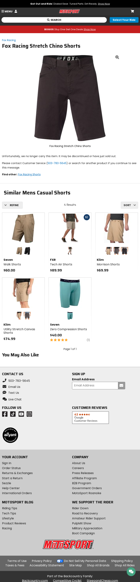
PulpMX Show (81, 523)
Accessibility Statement (47, 565)
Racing (7, 528)
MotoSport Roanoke (86, 493)
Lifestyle (8, 518)
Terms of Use (17, 561)
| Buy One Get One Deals (70, 29)
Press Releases (83, 473)
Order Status (11, 468)
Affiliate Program (84, 478)
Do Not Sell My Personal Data (85, 561)
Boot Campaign (83, 533)
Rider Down (80, 508)
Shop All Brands (98, 565)
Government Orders (87, 488)
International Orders (17, 493)
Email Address (83, 379)
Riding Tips (9, 508)
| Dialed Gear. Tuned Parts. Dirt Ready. (70, 3)
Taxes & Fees (14, 565)
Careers (78, 468)
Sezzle (6, 483)
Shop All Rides (125, 565)
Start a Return (12, 478)
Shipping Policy (122, 561)
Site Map (75, 565)
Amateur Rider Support (89, 518)
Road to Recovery (85, 513)
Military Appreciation (87, 528)
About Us (78, 463)
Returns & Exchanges (17, 473)
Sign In (6, 463)
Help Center (11, 488)
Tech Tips (9, 513)
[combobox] (129, 205)
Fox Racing (9, 40)
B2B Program (81, 483)
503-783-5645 (57, 163)
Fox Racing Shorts (29, 174)
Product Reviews (14, 523)
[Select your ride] (124, 20)
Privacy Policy (42, 561)
